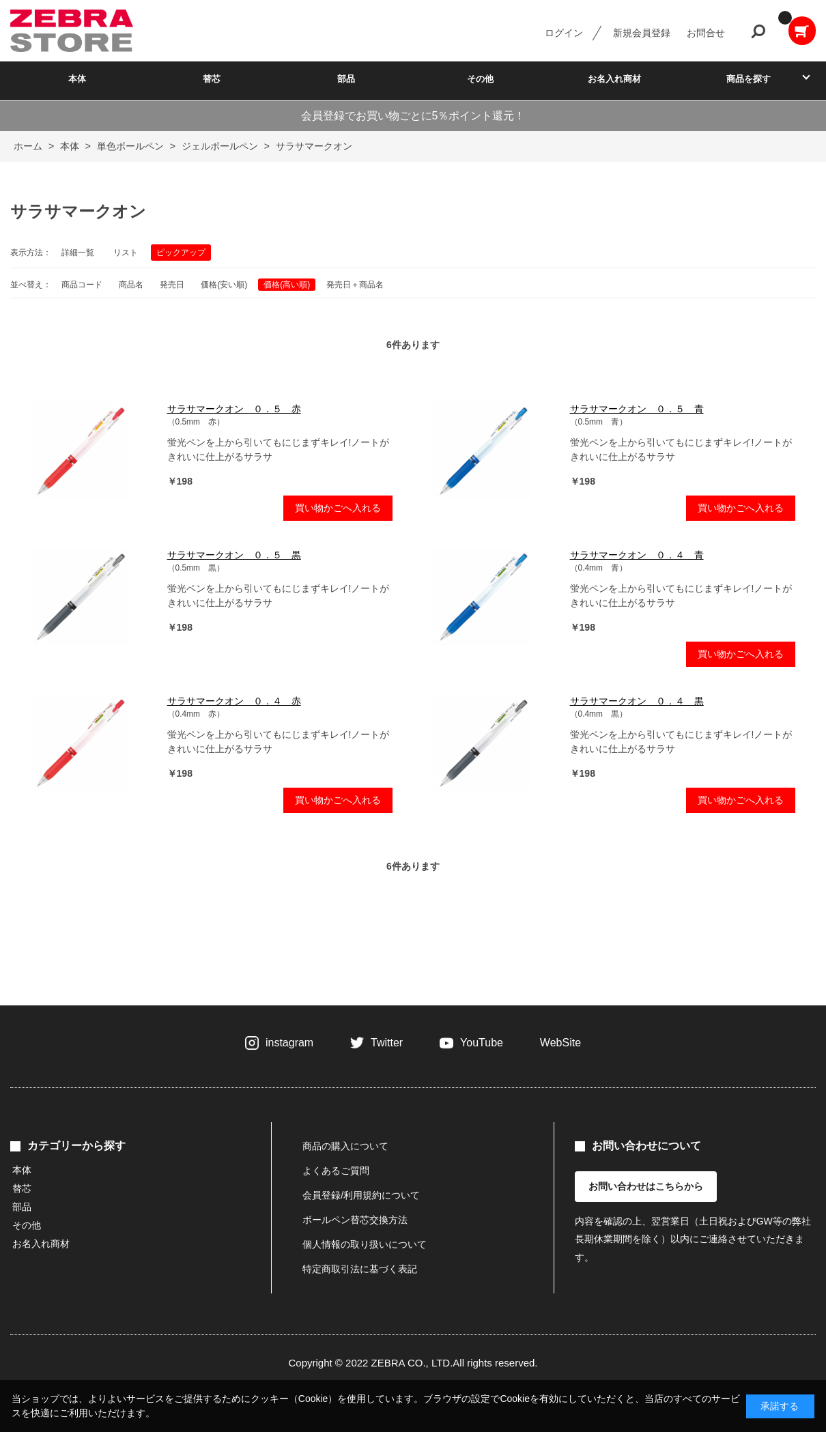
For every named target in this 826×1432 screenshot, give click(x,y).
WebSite (560, 1042)
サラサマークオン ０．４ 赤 (234, 701)
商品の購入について (345, 1146)
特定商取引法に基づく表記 (359, 1268)
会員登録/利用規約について (361, 1195)
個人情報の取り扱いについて (364, 1244)
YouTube (481, 1042)
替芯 (211, 79)
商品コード (81, 284)
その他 (480, 79)
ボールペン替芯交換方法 (355, 1219)
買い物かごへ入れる (338, 507)
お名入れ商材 (614, 79)
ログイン (564, 32)
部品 (346, 79)
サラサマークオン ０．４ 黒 (637, 701)
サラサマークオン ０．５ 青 (637, 408)
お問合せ (706, 32)
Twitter (387, 1042)
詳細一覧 (77, 252)
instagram (289, 1042)
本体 (77, 79)
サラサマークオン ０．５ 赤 (234, 408)
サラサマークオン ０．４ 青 (637, 554)
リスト (125, 252)
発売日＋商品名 (355, 284)
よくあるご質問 (335, 1170)
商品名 (131, 284)
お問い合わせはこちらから (645, 1186)
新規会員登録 (641, 32)
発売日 (172, 284)
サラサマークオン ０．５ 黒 (234, 554)
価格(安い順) (224, 284)
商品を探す (748, 79)
